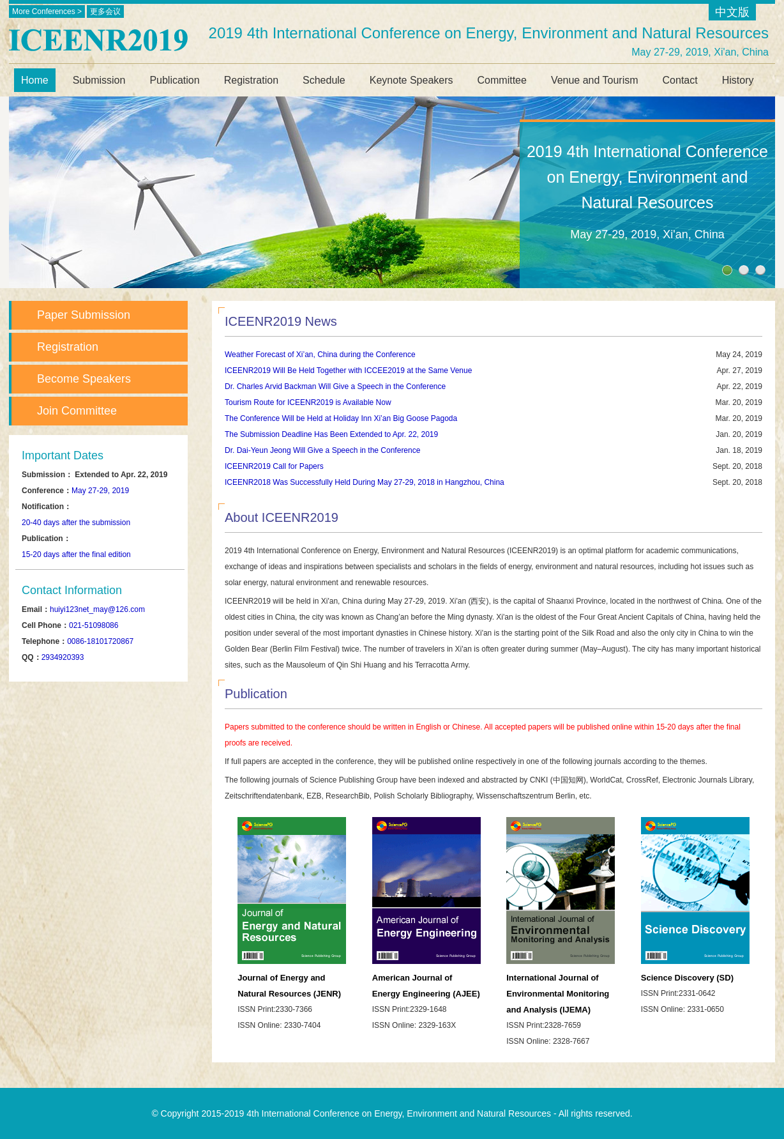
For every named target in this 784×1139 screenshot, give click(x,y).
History (738, 80)
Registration (251, 80)
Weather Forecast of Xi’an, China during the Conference (320, 354)
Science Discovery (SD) (687, 977)
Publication (174, 80)
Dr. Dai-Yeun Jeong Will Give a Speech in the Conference (322, 450)
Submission (99, 80)
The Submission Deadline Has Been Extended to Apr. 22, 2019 (331, 434)
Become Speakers (84, 378)
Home (35, 80)
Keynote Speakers (411, 80)
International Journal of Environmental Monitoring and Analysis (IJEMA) (557, 993)
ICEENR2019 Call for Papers (274, 466)
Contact (680, 80)
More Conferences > (47, 11)
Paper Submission (83, 315)
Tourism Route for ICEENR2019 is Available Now (308, 402)
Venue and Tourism (594, 80)
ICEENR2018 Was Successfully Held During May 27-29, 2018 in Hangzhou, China (364, 482)
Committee (502, 80)
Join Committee (77, 410)
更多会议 (105, 11)
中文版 (732, 12)
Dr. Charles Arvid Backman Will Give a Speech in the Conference (335, 386)
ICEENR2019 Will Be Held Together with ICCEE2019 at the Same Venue (348, 370)
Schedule (324, 80)
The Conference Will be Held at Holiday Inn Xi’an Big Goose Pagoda (341, 418)
